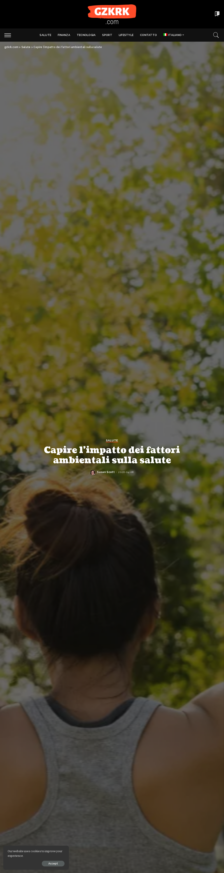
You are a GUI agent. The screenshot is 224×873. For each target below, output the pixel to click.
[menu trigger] (9, 35)
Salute (112, 440)
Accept (53, 863)
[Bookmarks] (217, 14)
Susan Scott (106, 472)
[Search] (216, 35)
